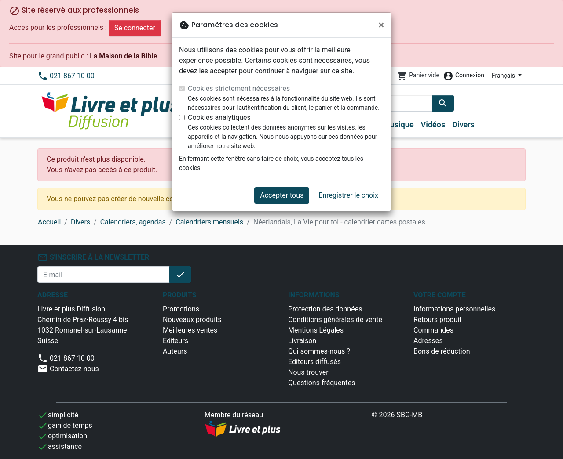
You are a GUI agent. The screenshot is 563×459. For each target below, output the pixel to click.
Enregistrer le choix (348, 195)
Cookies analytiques (219, 117)
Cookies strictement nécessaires (239, 88)
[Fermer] (381, 25)
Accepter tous (281, 195)
